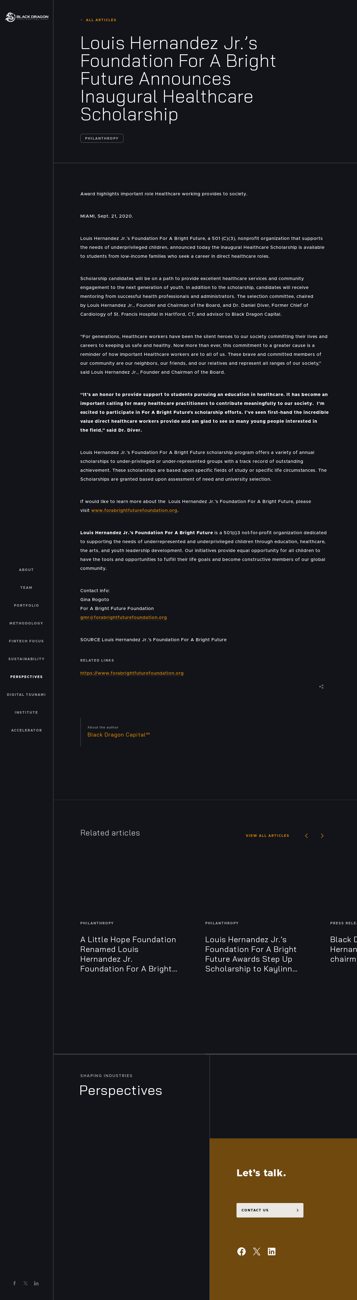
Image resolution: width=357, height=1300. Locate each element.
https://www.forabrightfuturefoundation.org (132, 673)
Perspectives (26, 677)
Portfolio (26, 605)
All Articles (98, 20)
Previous (303, 836)
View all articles (268, 835)
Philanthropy (102, 138)
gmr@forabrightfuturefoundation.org (123, 617)
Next (319, 836)
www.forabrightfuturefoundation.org (134, 510)
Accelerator (26, 730)
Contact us (255, 1138)
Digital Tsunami (26, 694)
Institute (26, 712)
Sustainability (26, 659)
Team (26, 587)
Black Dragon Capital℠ (119, 734)
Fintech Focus (26, 641)
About (26, 570)
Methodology (26, 623)
